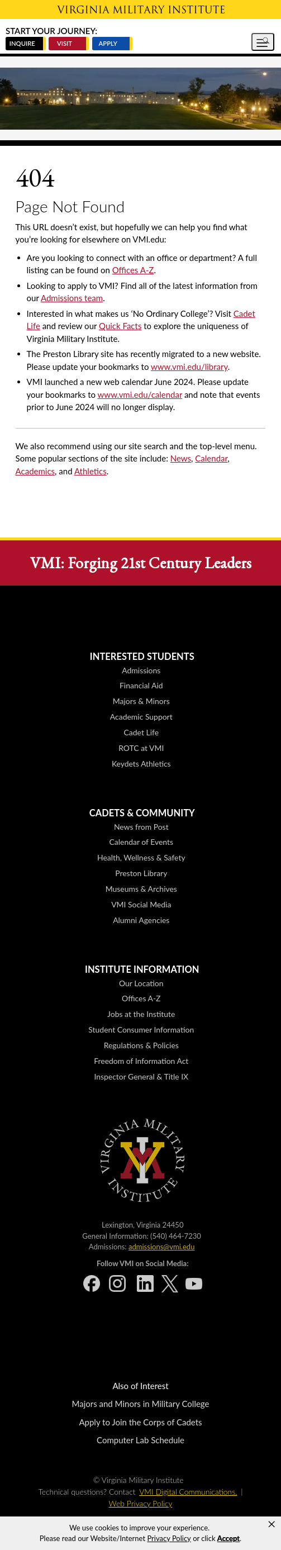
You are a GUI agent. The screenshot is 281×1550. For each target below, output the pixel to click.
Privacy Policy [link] (168, 1538)
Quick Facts (120, 326)
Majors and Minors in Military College (140, 1404)
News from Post (141, 826)
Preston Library (141, 873)
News (180, 458)
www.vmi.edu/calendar (140, 394)
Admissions (141, 670)
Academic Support (141, 716)
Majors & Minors (141, 701)
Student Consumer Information (141, 1029)
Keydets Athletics (141, 763)
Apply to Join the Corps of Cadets (140, 1422)
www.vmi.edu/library (189, 367)
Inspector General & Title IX (141, 1076)
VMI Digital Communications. (188, 1491)
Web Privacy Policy (141, 1503)
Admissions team (72, 298)
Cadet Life (141, 732)
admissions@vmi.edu (161, 1246)
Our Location (141, 983)
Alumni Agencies (141, 920)
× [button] (271, 1524)
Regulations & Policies (141, 1045)
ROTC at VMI (141, 748)
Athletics (90, 471)
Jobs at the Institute (141, 1014)
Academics (35, 471)
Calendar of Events (141, 842)
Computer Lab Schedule (140, 1440)
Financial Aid (141, 685)
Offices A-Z (133, 270)
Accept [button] (228, 1538)
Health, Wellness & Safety (141, 857)
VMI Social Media (141, 904)
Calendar (211, 458)
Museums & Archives (141, 888)
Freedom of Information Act (141, 1061)
